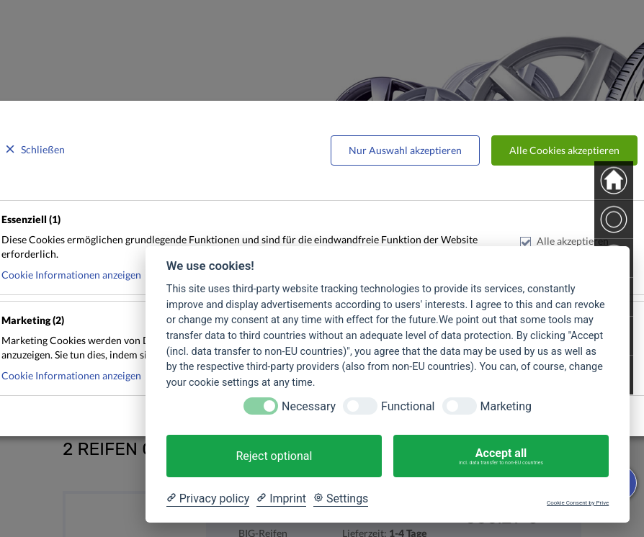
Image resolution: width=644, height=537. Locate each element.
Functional (407, 406)
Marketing (506, 406)
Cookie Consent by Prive (578, 503)
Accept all (501, 456)
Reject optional (274, 456)
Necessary (309, 406)
